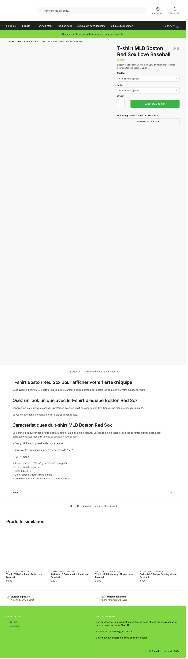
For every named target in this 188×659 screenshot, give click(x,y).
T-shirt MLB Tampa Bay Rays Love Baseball (158, 576)
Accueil (10, 41)
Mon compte (158, 10)
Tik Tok (14, 622)
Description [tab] (74, 371)
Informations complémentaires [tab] (101, 371)
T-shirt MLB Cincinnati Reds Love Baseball (24, 576)
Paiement (174, 10)
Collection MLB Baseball (27, 41)
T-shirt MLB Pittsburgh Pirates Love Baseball (114, 576)
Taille (119, 85)
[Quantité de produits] (121, 104)
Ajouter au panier (155, 103)
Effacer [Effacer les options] (120, 96)
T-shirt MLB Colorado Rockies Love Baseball (70, 576)
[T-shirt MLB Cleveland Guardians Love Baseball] (174, 48)
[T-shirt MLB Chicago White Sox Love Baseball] (178, 48)
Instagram (15, 626)
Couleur (121, 73)
